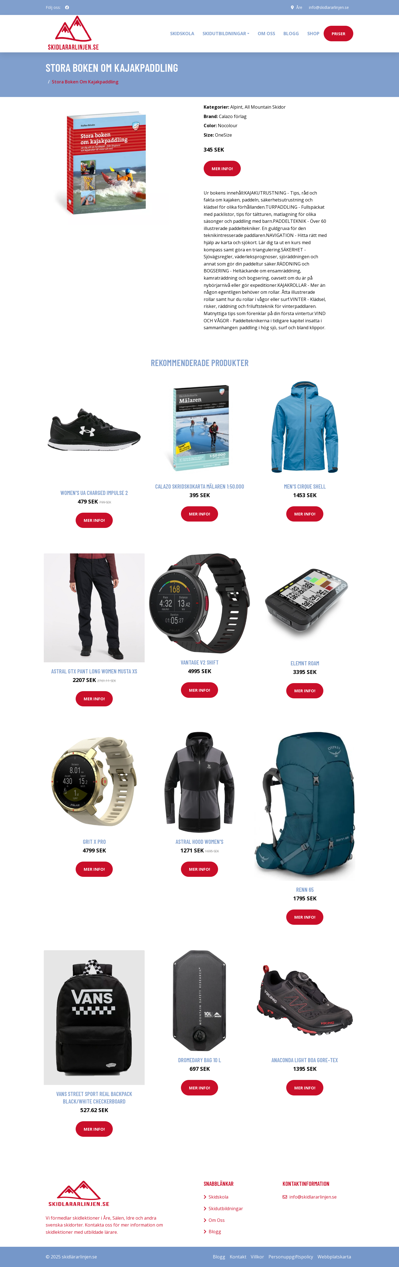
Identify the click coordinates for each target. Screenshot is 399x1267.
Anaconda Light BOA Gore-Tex (305, 1059)
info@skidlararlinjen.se (329, 7)
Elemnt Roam (305, 663)
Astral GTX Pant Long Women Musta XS (94, 671)
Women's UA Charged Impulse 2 (94, 492)
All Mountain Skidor (265, 107)
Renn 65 (305, 889)
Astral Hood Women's (199, 841)
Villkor (257, 1257)
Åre (299, 7)
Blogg (291, 33)
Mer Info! (222, 168)
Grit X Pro (94, 841)
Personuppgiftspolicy (290, 1257)
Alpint (236, 107)
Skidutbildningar (226, 1208)
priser (338, 33)
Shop (313, 33)
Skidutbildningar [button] (224, 33)
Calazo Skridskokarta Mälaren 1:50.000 (199, 486)
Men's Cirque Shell (305, 486)
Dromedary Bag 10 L (199, 1059)
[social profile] (67, 7)
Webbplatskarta (334, 1257)
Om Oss (217, 1220)
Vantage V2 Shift (200, 662)
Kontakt (238, 1257)
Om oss (266, 33)
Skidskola (182, 33)
